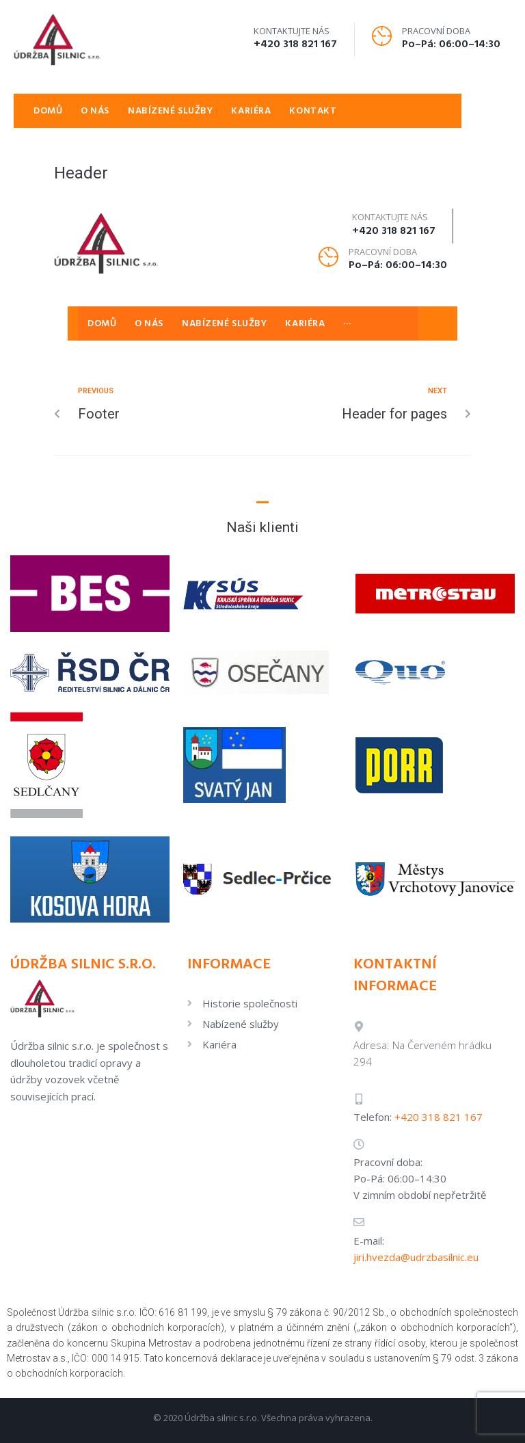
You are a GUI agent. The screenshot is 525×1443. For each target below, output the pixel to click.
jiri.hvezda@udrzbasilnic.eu (416, 1257)
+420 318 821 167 (295, 44)
